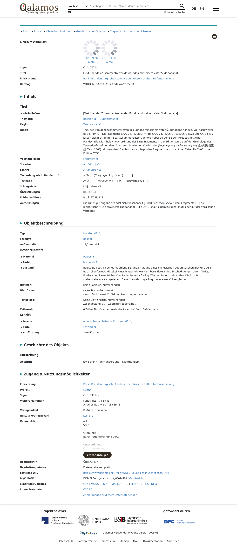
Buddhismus (109, 119)
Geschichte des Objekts (90, 31)
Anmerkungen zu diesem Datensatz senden (110, 495)
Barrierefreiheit (87, 541)
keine (88, 415)
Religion (89, 119)
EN (202, 8)
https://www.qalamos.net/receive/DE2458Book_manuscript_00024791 (126, 473)
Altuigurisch (92, 170)
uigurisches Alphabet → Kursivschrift (107, 321)
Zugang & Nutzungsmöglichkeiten (131, 31)
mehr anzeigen (97, 455)
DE (193, 8)
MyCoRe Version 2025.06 (143, 532)
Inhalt (37, 31)
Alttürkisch (91, 164)
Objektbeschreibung (58, 31)
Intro (26, 31)
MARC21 (116, 484)
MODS (95, 484)
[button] (216, 9)
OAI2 (136, 541)
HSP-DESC (151, 484)
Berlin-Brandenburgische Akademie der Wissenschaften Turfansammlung (128, 78)
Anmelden (173, 541)
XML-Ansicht (136, 478)
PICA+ (105, 484)
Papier (88, 256)
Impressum (108, 541)
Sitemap (124, 541)
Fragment (90, 159)
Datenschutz (66, 541)
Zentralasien (92, 124)
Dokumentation (153, 541)
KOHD (87, 389)
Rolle (87, 239)
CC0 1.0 (87, 489)
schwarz (89, 327)
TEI (126, 484)
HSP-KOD (136, 484)
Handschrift (92, 233)
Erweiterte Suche (174, 12)
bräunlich (90, 262)
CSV (85, 484)
